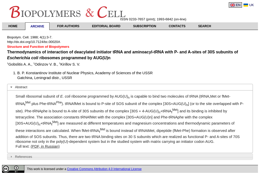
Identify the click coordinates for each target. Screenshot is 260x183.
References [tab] (20, 157)
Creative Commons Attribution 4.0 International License (104, 169)
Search (204, 26)
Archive (37, 26)
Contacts (177, 26)
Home (13, 26)
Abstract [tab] (18, 87)
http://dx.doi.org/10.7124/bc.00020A (33, 42)
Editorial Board (106, 26)
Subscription (144, 26)
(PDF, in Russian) (45, 146)
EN (238, 5)
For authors (68, 26)
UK (251, 5)
